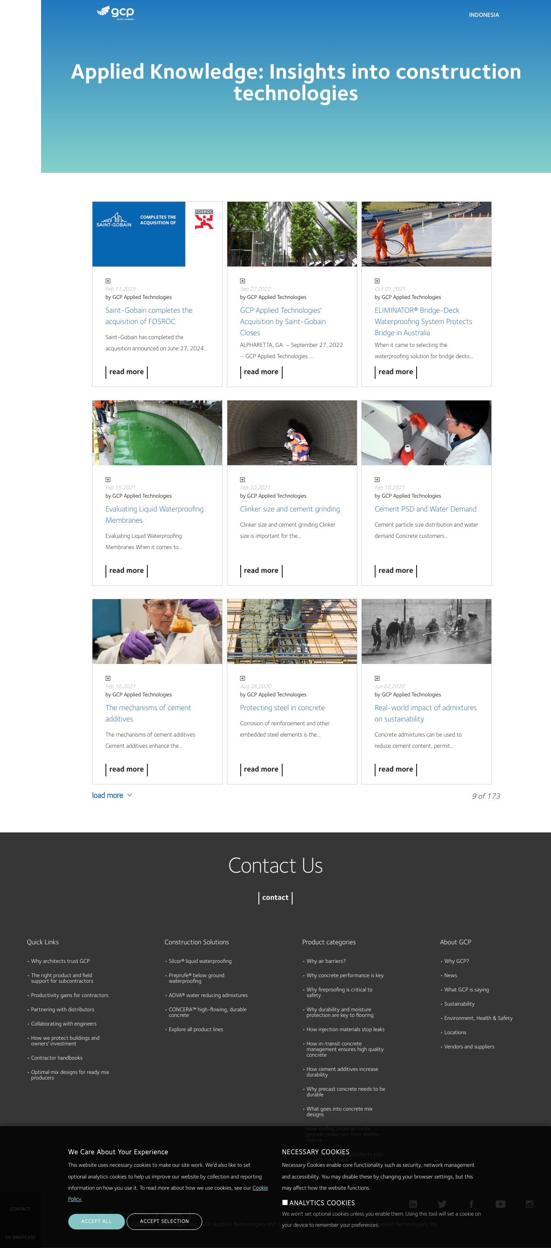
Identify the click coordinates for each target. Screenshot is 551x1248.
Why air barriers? (326, 962)
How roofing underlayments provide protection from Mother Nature (344, 1135)
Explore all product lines (196, 1030)
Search (521, 17)
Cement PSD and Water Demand (426, 510)
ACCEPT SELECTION (164, 1235)
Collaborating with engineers (64, 1024)
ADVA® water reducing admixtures (208, 996)
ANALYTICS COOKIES (322, 1216)
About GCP (455, 942)
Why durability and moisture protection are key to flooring (340, 1013)
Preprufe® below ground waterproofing (197, 978)
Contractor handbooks (57, 1058)
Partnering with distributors (63, 1010)
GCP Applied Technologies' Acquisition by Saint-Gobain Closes (283, 322)
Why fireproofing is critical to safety (340, 993)
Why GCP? (456, 962)
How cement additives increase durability (343, 1072)
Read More (126, 372)
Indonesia (484, 16)
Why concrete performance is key (345, 976)
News (450, 976)
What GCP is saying (466, 990)
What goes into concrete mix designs (340, 1112)
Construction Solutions (197, 942)
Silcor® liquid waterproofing (200, 962)
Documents (18, 61)
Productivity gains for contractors (69, 996)
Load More (107, 796)
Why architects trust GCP (60, 962)
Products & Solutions (18, 24)
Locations (455, 1033)
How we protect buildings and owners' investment (65, 1041)
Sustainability (459, 1004)
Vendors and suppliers (469, 1047)
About (11, 128)
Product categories (329, 942)
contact (275, 898)
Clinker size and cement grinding (290, 510)
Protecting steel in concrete (282, 708)
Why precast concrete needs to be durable (346, 1092)
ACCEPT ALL (96, 1235)
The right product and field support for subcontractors (62, 978)
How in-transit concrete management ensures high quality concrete (345, 1050)
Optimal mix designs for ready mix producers (70, 1075)
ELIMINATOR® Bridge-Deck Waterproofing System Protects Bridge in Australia (423, 322)
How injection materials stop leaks (346, 1030)
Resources (16, 95)
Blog (9, 161)
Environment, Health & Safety (478, 1019)
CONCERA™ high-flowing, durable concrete (208, 1013)
